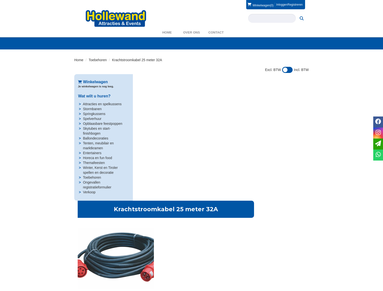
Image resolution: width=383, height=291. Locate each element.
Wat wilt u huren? (94, 96)
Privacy (204, 271)
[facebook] (295, 287)
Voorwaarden (269, 266)
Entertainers (92, 153)
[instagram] (304, 287)
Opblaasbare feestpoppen (102, 124)
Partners (144, 266)
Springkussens (94, 114)
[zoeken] (302, 18)
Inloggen (281, 4)
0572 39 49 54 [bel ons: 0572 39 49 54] (92, 262)
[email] (378, 144)
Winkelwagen (93, 82)
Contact (216, 32)
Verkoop (89, 192)
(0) (260, 4)
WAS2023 (145, 271)
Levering (205, 261)
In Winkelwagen (279, 115)
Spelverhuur (92, 119)
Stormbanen (92, 109)
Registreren (295, 4)
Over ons (191, 32)
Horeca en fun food (97, 158)
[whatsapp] (378, 155)
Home (167, 32)
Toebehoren (98, 60)
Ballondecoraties (95, 138)
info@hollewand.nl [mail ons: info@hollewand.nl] (95, 270)
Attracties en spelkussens (102, 104)
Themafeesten (94, 163)
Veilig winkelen (209, 266)
